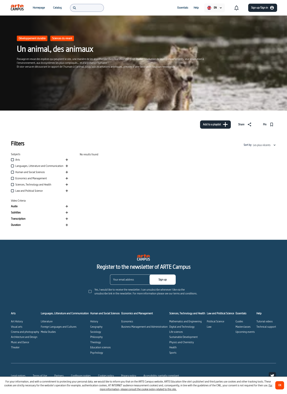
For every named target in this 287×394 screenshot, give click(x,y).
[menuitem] (17, 7)
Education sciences (100, 347)
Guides (239, 321)
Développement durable (32, 38)
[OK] (279, 385)
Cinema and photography (25, 332)
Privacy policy (128, 376)
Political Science (215, 321)
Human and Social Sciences (105, 313)
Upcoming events (245, 332)
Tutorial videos (264, 321)
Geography (96, 327)
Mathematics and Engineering (185, 321)
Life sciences (176, 332)
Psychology (96, 353)
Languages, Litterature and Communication (65, 313)
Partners (59, 376)
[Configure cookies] (81, 375)
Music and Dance (20, 342)
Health (173, 347)
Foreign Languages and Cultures (59, 327)
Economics (127, 321)
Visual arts (16, 327)
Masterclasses (243, 327)
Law (209, 327)
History (94, 321)
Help (259, 313)
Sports (172, 353)
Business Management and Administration (144, 327)
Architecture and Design (24, 337)
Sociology (95, 332)
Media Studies (48, 332)
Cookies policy (106, 376)
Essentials (241, 313)
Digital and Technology (182, 327)
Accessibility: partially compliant (161, 376)
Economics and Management (137, 313)
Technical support (266, 327)
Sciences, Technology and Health (187, 313)
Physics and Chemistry (181, 342)
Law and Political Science (220, 313)
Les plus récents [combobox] (264, 145)
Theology (95, 342)
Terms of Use (40, 376)
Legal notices (18, 376)
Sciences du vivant (62, 38)
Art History (17, 321)
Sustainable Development (183, 337)
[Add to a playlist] (215, 124)
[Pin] (269, 124)
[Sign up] (163, 279)
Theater (15, 347)
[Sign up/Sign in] (262, 8)
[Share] (245, 124)
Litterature (47, 321)
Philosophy (96, 337)
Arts (13, 313)
